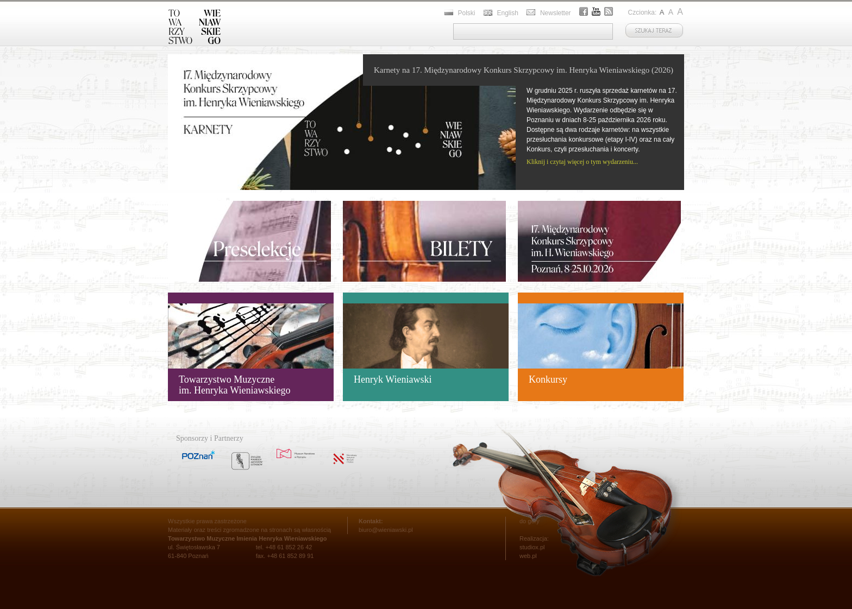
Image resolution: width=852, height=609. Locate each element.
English (507, 13)
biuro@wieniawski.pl (386, 529)
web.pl (528, 556)
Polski (466, 13)
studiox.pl (531, 547)
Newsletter (555, 13)
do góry (529, 521)
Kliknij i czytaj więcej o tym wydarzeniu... (582, 162)
